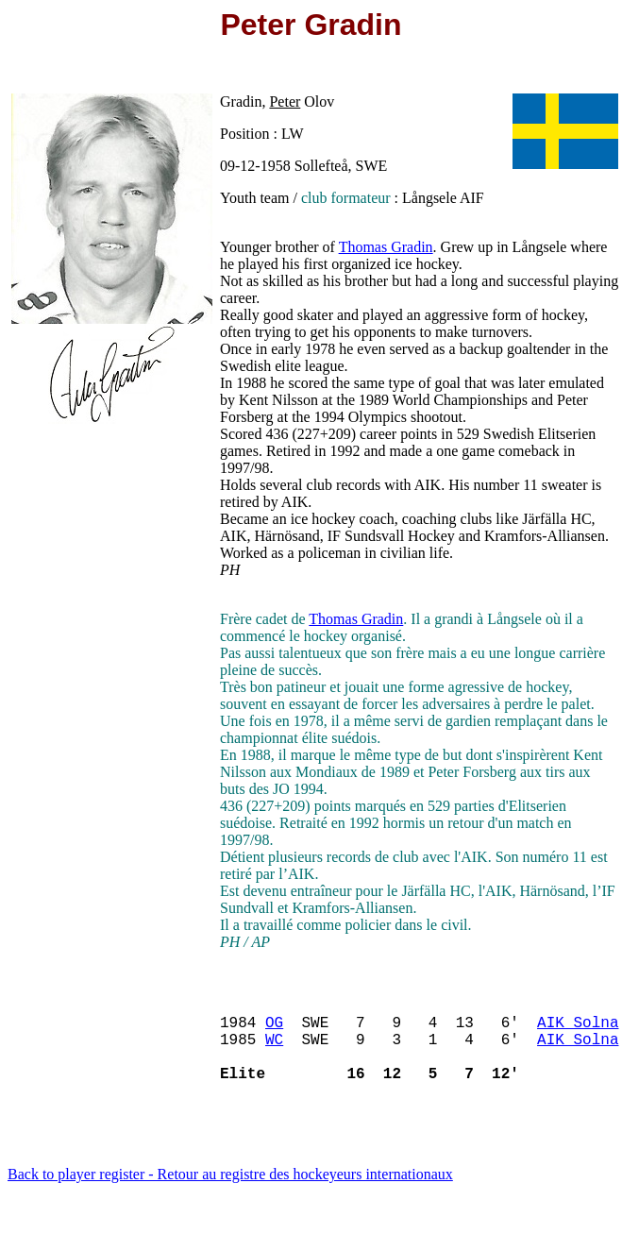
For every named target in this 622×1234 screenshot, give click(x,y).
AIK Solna (577, 1029)
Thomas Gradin (386, 247)
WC (274, 1050)
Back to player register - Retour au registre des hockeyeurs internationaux (230, 1193)
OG (274, 1029)
